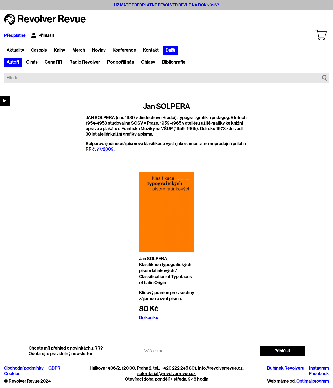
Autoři (13, 62)
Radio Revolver (84, 62)
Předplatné (15, 35)
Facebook (319, 373)
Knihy (59, 50)
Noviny (99, 50)
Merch (78, 50)
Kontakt (151, 50)
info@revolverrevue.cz (220, 368)
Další (170, 50)
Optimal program (312, 381)
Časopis (39, 50)
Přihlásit (42, 35)
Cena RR (53, 62)
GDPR (54, 368)
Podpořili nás (120, 62)
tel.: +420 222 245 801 (174, 368)
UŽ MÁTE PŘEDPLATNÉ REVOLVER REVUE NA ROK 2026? (166, 5)
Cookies (12, 373)
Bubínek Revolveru (285, 368)
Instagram (319, 368)
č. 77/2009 (103, 149)
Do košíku (148, 317)
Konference (124, 50)
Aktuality (15, 50)
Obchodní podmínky (24, 368)
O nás (32, 62)
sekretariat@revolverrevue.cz (166, 373)
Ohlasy (148, 62)
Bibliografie (173, 62)
